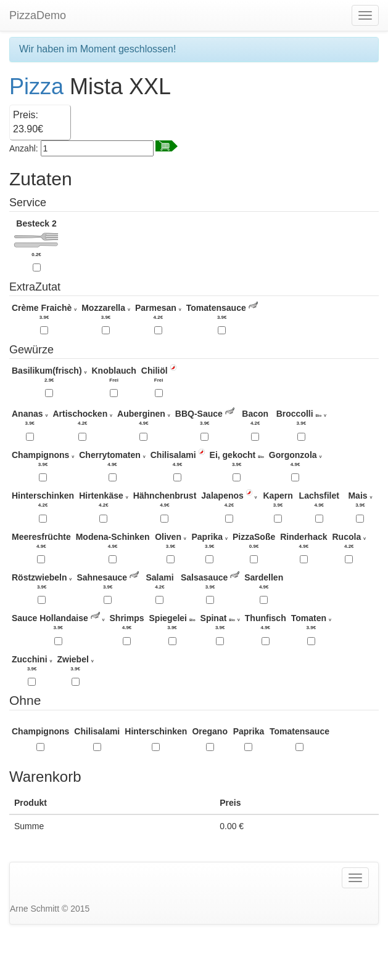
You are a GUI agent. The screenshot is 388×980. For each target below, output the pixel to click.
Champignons (40, 731)
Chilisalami (97, 731)
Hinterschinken (156, 731)
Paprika (249, 731)
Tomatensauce (299, 731)
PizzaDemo (37, 15)
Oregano (210, 731)
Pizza (36, 86)
